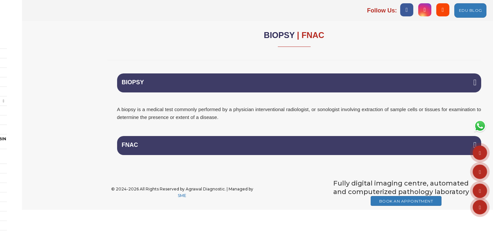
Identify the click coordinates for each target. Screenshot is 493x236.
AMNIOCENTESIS (29, 195)
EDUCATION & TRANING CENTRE (46, 138)
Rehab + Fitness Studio (39, 114)
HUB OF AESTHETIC (32, 224)
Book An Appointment (406, 204)
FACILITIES (23, 205)
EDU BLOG (470, 10)
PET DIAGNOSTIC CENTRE (39, 167)
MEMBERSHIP (26, 186)
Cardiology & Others (37, 76)
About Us (22, 38)
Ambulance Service (34, 148)
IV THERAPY (24, 214)
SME (182, 198)
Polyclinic (24, 95)
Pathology (25, 67)
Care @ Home (27, 105)
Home (18, 29)
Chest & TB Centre (33, 57)
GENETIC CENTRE (30, 176)
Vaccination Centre (35, 157)
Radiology (24, 48)
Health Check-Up (47, 86)
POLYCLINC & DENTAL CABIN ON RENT (46, 127)
